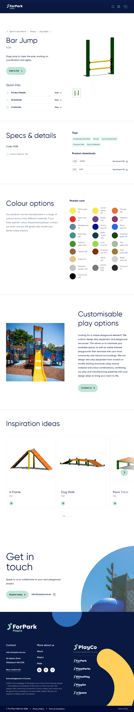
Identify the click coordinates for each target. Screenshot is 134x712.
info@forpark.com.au (15, 652)
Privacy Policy (38, 709)
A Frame (15, 494)
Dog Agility (44, 31)
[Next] (124, 475)
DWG (82, 164)
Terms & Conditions (57, 709)
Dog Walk (68, 494)
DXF (81, 172)
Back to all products (16, 31)
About (40, 651)
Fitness (33, 31)
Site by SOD (123, 709)
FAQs (39, 664)
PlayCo (40, 658)
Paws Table (120, 494)
